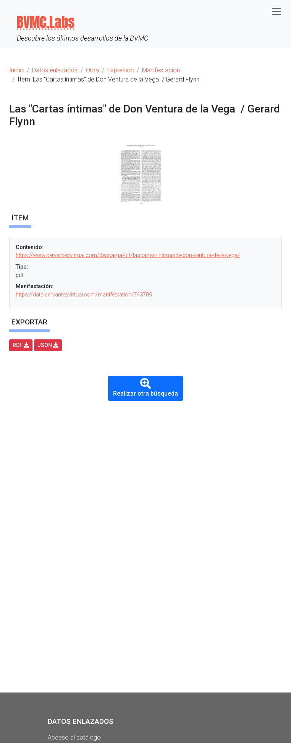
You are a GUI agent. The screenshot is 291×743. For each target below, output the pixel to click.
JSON (47, 345)
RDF (21, 345)
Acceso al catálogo (74, 737)
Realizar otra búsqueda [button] (145, 387)
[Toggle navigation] (276, 11)
